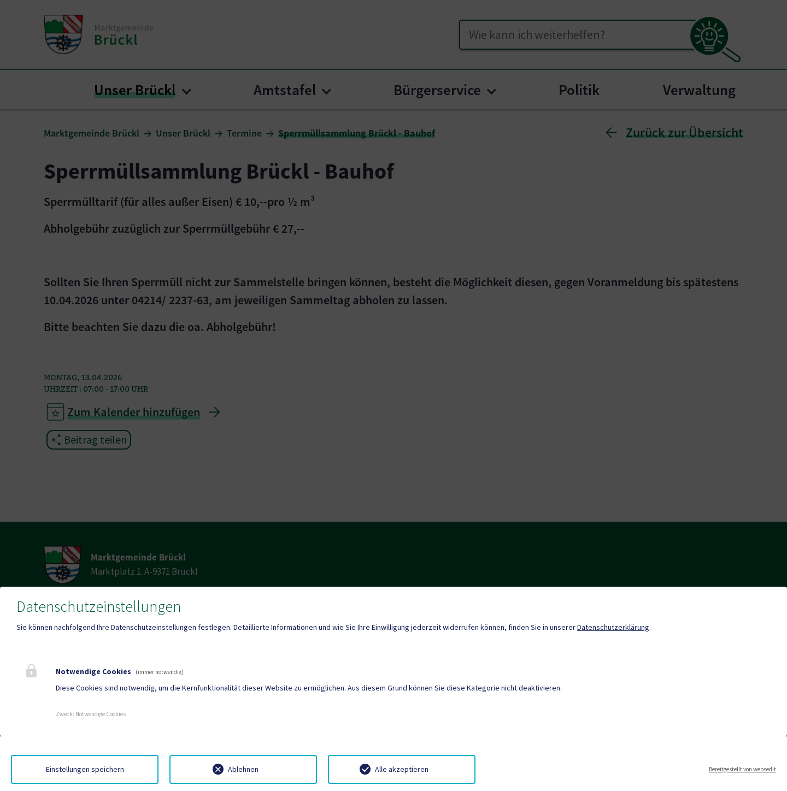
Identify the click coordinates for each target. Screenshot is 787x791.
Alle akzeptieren (401, 769)
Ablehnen (243, 769)
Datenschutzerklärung (613, 627)
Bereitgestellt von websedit (742, 769)
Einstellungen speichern (85, 769)
